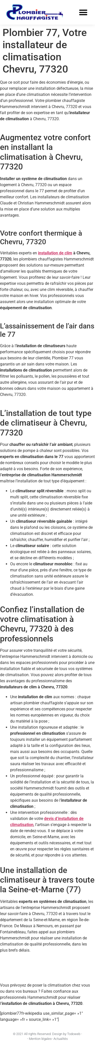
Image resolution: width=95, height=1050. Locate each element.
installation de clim (55, 253)
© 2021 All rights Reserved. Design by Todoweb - (47, 1034)
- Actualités (60, 1039)
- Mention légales (39, 1039)
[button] (83, 12)
